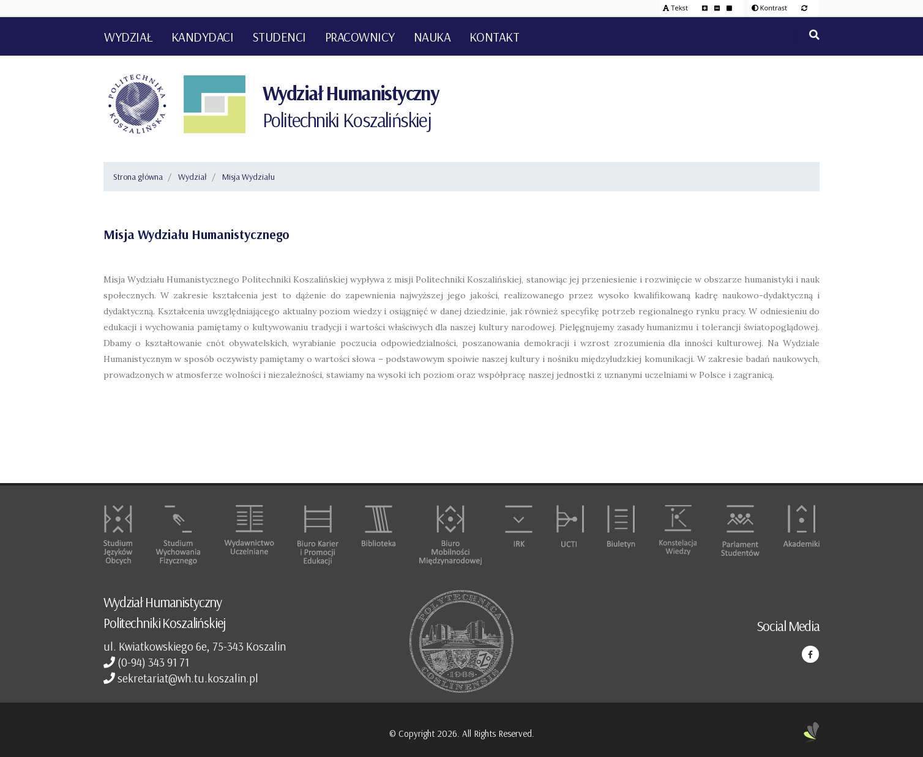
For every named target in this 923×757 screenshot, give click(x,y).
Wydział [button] (128, 37)
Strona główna (138, 176)
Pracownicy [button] (360, 37)
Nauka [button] (432, 37)
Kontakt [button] (494, 37)
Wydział (192, 176)
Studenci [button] (279, 37)
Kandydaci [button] (202, 37)
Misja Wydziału (248, 176)
